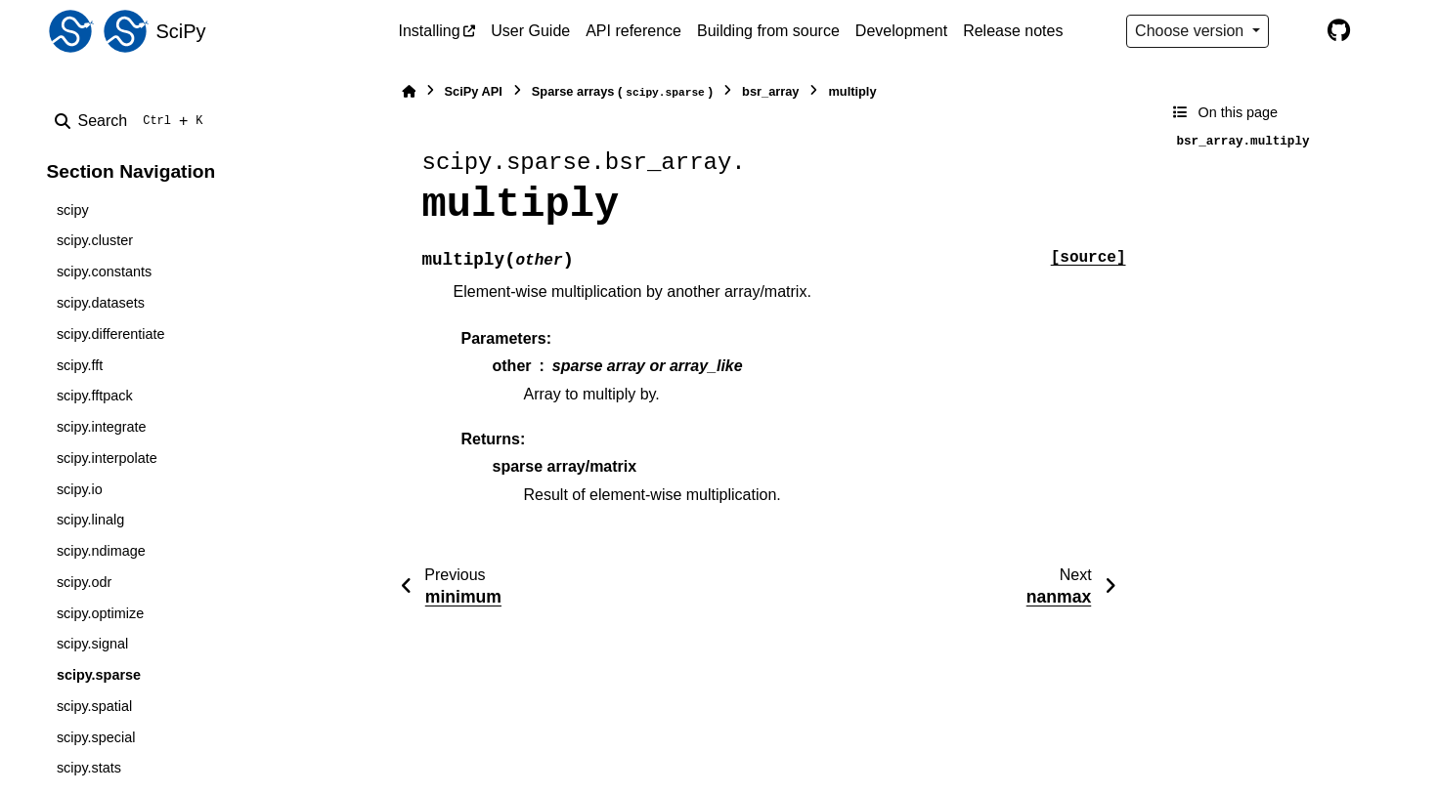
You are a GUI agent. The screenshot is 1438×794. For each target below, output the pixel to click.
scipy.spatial (94, 706)
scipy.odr (84, 582)
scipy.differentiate (111, 334)
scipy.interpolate (107, 458)
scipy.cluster (95, 240)
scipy (73, 210)
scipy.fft (80, 365)
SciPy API (473, 91)
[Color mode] (1298, 31)
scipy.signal (92, 643)
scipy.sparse (99, 675)
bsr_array (770, 91)
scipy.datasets (101, 303)
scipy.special (96, 737)
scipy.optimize (100, 613)
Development (901, 30)
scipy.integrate (102, 427)
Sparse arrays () (622, 92)
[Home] (408, 91)
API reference (633, 30)
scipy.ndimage (101, 551)
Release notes (1013, 30)
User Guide (530, 30)
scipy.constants (104, 271)
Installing (429, 30)
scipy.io (80, 489)
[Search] (133, 121)
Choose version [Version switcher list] (1191, 30)
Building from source (768, 30)
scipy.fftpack (95, 395)
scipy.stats (89, 767)
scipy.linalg (90, 519)
